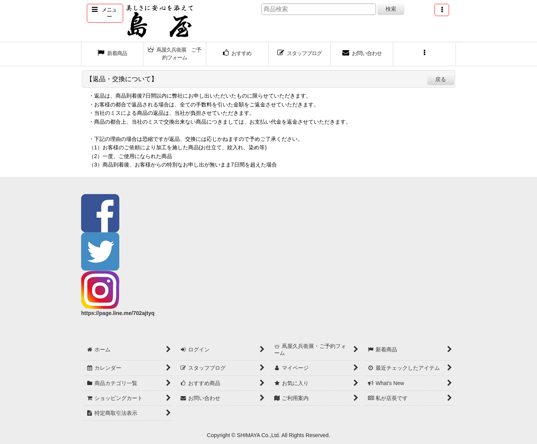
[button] (105, 13)
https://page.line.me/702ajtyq (118, 313)
